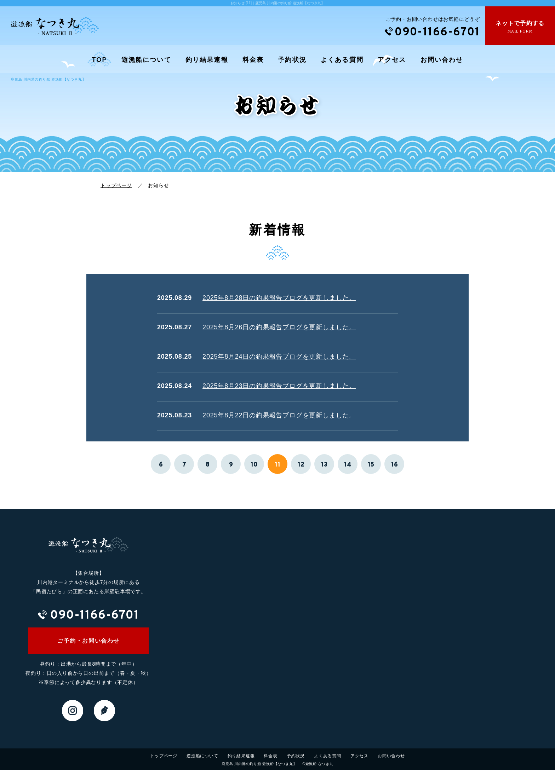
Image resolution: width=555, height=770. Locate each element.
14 (347, 465)
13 (324, 465)
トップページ (116, 185)
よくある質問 (342, 59)
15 (371, 465)
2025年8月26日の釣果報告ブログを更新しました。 (279, 327)
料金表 (253, 59)
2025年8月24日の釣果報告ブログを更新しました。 (279, 356)
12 (301, 465)
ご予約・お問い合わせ (88, 641)
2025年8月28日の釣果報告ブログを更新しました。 (279, 297)
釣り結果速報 (206, 59)
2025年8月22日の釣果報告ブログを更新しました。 (279, 415)
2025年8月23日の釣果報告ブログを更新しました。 (279, 385)
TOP (99, 59)
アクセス (392, 59)
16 (394, 465)
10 (254, 465)
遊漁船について (146, 59)
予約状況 (292, 59)
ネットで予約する (520, 27)
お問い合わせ (441, 59)
